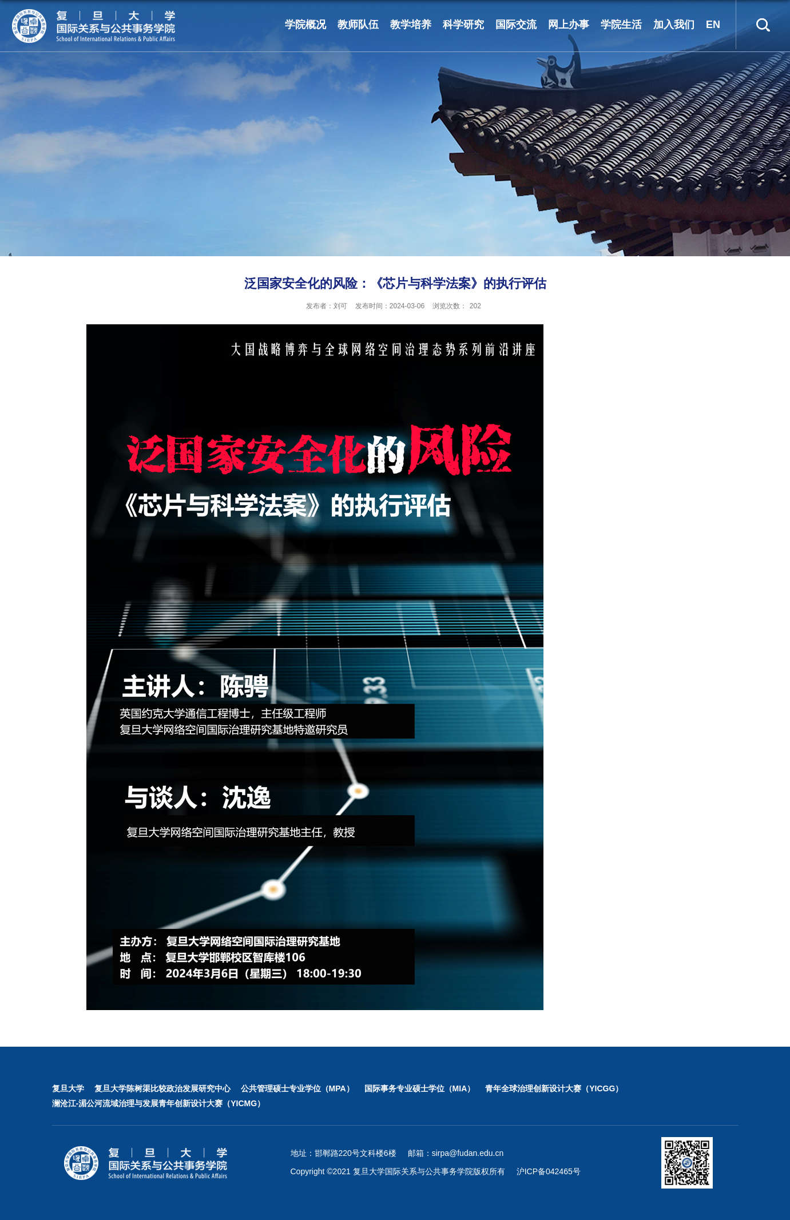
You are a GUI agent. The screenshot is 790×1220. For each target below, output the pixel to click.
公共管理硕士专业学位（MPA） (297, 1088)
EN (713, 24)
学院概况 (305, 24)
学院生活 (621, 24)
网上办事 (568, 24)
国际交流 (516, 24)
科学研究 (463, 24)
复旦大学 (68, 1088)
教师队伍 (358, 24)
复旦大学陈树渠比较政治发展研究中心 (162, 1088)
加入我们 (673, 24)
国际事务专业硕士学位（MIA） (419, 1088)
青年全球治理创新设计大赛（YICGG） (554, 1088)
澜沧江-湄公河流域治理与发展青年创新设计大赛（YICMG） (158, 1103)
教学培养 (410, 24)
